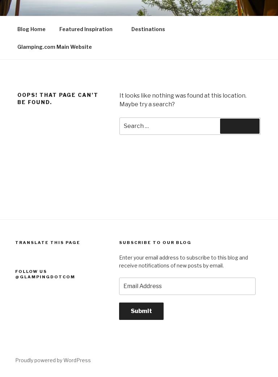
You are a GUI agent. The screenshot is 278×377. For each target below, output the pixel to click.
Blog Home (31, 29)
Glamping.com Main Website (54, 47)
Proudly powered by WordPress (53, 360)
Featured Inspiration (89, 29)
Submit (141, 311)
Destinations (151, 29)
